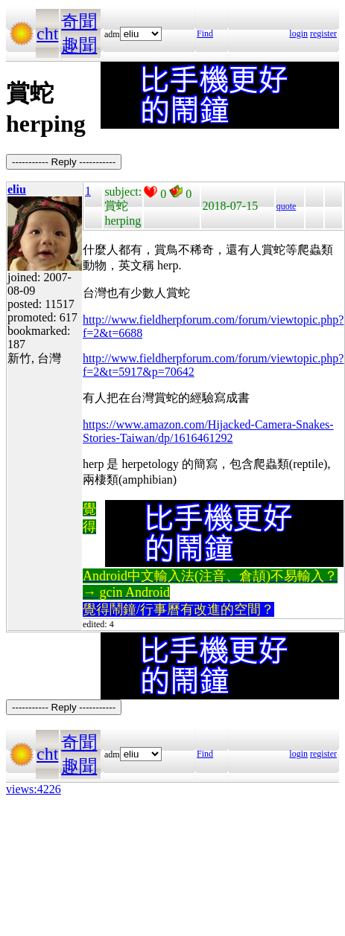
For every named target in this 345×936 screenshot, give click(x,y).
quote (286, 206)
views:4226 (33, 789)
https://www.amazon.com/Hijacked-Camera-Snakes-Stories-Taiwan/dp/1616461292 (208, 431)
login (298, 33)
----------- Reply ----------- (63, 161)
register (323, 33)
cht (47, 33)
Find (205, 33)
